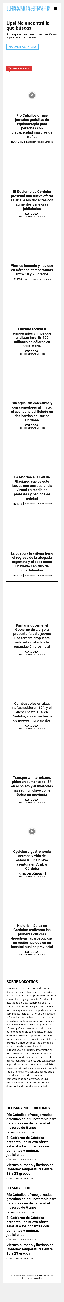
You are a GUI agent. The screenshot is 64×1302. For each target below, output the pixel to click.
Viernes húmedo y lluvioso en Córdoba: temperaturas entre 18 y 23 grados (32, 270)
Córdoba (31, 213)
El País (18, 503)
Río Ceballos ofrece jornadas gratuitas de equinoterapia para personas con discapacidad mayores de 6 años (32, 126)
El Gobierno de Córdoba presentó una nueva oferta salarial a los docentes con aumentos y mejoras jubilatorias (32, 200)
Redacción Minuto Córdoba (39, 141)
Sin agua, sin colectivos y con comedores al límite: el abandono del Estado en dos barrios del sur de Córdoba (32, 411)
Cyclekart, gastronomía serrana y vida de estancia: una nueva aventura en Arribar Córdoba (32, 860)
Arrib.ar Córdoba (31, 873)
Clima (18, 279)
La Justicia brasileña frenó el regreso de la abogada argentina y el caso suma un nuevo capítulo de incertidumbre (32, 561)
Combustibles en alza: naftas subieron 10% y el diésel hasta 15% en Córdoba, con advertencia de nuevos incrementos (32, 712)
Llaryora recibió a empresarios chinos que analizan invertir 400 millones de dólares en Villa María (32, 337)
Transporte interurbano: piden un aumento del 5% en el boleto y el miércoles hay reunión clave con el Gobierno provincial (32, 786)
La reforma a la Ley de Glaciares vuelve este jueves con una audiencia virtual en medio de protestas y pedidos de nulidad (32, 487)
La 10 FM (18, 142)
